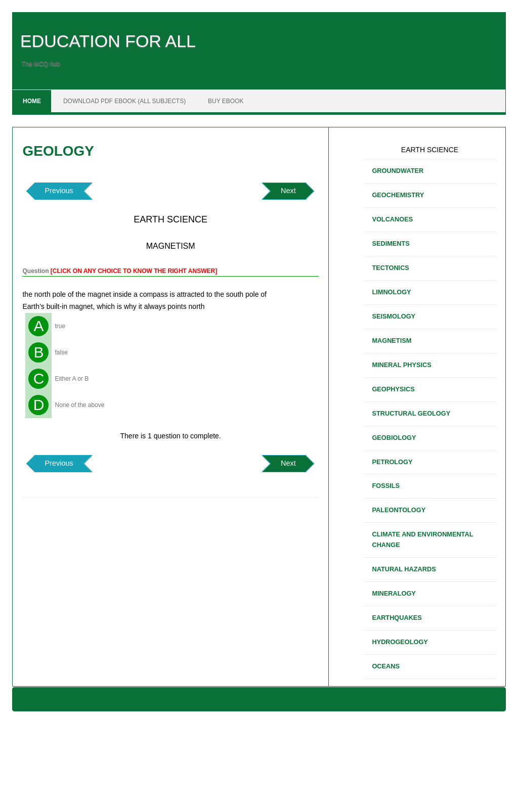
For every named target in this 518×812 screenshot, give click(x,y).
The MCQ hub (41, 63)
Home (32, 101)
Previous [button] (59, 191)
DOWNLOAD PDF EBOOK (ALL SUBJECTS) (124, 101)
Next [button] (288, 191)
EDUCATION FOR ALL (108, 41)
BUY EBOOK (225, 101)
